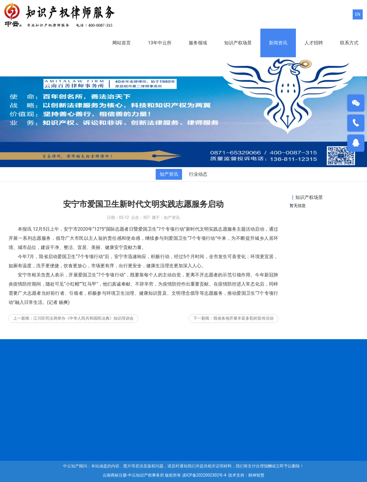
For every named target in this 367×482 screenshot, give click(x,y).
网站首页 (121, 43)
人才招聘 (313, 43)
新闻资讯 (278, 43)
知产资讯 (169, 174)
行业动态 (198, 174)
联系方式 (349, 43)
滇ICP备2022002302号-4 (204, 475)
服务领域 (198, 43)
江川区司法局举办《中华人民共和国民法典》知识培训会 (83, 322)
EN (357, 14)
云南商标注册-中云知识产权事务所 (133, 475)
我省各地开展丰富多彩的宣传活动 (243, 322)
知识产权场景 (238, 43)
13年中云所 (159, 43)
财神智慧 (256, 475)
